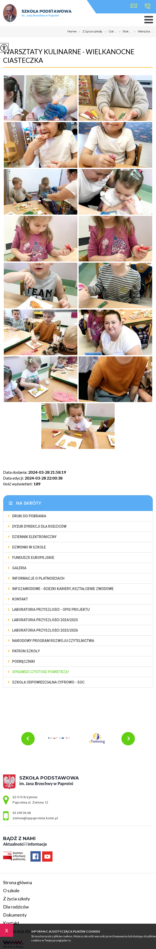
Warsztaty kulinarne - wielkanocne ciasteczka (68, 56)
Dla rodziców (16, 906)
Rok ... (124, 31)
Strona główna (17, 882)
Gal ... (109, 31)
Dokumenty (15, 915)
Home (71, 31)
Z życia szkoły (89, 31)
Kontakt (11, 923)
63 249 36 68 (147, 6)
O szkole (11, 890)
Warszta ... (142, 31)
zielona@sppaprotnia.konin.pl (134, 6)
